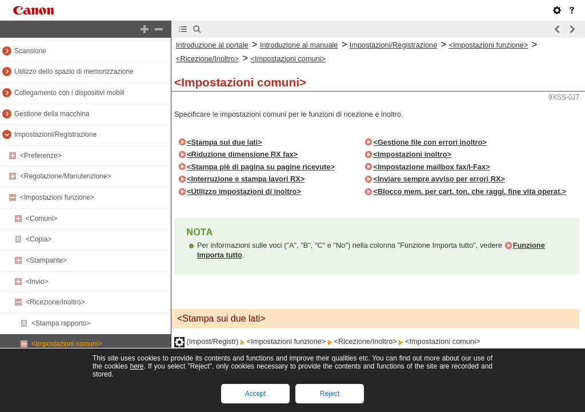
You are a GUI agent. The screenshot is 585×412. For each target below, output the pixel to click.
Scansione (30, 51)
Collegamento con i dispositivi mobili (69, 93)
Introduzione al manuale (299, 45)
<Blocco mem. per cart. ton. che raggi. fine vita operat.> (469, 191)
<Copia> (38, 239)
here (136, 366)
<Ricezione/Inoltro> (55, 302)
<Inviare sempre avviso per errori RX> (438, 179)
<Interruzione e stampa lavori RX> (245, 179)
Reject (329, 394)
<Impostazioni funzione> (57, 197)
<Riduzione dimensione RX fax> (242, 154)
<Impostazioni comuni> (66, 344)
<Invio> (37, 282)
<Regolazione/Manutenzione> (65, 176)
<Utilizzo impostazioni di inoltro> (244, 191)
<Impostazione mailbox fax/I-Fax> (431, 167)
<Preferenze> (41, 156)
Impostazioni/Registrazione (55, 134)
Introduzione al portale (212, 45)
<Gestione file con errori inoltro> (429, 142)
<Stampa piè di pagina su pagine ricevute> (261, 167)
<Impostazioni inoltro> (412, 154)
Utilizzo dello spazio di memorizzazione (74, 72)
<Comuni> (41, 219)
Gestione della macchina (51, 114)
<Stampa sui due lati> (224, 142)
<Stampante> (46, 260)
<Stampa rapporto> (60, 323)
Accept (255, 394)
